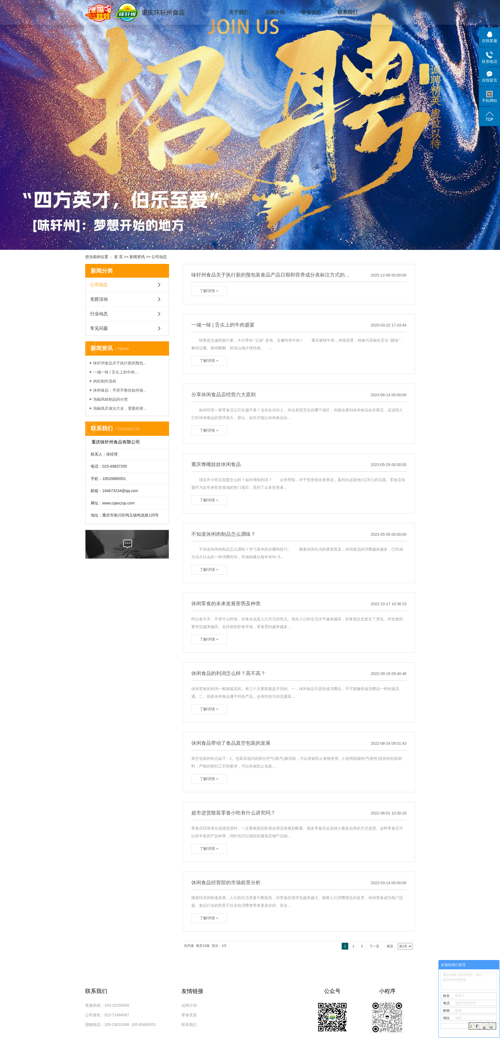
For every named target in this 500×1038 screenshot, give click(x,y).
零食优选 (311, 12)
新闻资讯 (137, 257)
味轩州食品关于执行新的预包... (120, 363)
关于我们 (238, 12)
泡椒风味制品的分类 (110, 399)
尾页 (390, 946)
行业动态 (99, 313)
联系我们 (347, 12)
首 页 (118, 257)
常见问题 (99, 328)
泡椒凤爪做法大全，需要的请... (120, 408)
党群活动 (99, 299)
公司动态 (159, 257)
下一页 (374, 946)
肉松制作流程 (104, 381)
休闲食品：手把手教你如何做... (120, 390)
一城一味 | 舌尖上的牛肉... (115, 372)
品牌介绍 (275, 12)
